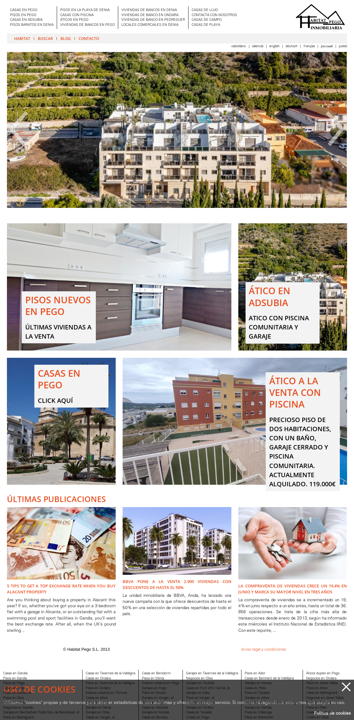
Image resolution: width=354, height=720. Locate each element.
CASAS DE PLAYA (206, 25)
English (275, 46)
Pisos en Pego (14, 683)
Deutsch (292, 46)
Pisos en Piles (316, 708)
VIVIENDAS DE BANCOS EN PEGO (87, 25)
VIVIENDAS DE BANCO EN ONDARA (149, 15)
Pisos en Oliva (13, 698)
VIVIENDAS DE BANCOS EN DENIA (149, 10)
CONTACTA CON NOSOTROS (214, 15)
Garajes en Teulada (200, 683)
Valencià (258, 46)
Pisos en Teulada (257, 693)
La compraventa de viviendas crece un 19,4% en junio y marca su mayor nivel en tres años (292, 589)
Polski (343, 46)
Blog (66, 38)
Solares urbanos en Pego (160, 683)
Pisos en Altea (316, 688)
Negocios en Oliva (199, 679)
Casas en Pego (14, 688)
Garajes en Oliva (97, 713)
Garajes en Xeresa (155, 713)
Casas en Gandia (15, 673)
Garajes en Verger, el (157, 698)
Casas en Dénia (97, 703)
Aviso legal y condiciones (263, 649)
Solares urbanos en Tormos (106, 693)
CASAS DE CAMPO (207, 20)
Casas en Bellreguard (321, 693)
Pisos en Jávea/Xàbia (322, 683)
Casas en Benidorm (156, 673)
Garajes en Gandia (258, 708)
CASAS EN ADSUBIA (26, 20)
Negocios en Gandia (18, 708)
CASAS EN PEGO (23, 10)
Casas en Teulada (199, 713)
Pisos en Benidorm (17, 693)
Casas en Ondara (98, 679)
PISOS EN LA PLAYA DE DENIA (85, 10)
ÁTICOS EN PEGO (74, 20)
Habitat (22, 38)
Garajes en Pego (154, 688)
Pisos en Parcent (318, 703)
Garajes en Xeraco (258, 683)
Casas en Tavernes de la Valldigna (110, 673)
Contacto (88, 38)
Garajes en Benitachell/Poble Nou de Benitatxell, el (41, 713)
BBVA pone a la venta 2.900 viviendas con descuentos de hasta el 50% (177, 584)
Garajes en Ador (198, 693)
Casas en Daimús (319, 713)
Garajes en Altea (257, 698)
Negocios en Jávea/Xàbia (325, 698)
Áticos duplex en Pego (322, 673)
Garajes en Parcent (200, 703)
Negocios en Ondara (321, 679)
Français (310, 46)
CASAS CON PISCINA (77, 15)
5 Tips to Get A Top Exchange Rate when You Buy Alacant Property (61, 589)
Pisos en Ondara (98, 688)
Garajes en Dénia (98, 708)
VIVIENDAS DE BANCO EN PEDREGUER (153, 20)
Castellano (239, 46)
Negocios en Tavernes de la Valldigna (272, 703)
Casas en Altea (96, 698)
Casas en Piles (255, 688)
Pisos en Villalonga (258, 713)
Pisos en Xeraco (154, 693)
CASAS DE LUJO (205, 10)
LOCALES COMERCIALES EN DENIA (149, 25)
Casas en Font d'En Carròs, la (207, 688)
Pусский (327, 46)
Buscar (45, 38)
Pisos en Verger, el (200, 698)
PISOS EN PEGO (23, 15)
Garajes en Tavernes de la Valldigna (212, 673)
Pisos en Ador (255, 673)
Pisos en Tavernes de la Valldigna (110, 683)
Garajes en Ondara (199, 708)
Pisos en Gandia (15, 679)
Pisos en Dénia (153, 679)
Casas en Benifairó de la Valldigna (269, 679)
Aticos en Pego (153, 703)
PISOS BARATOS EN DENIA (32, 25)
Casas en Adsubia (155, 708)
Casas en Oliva (13, 703)
